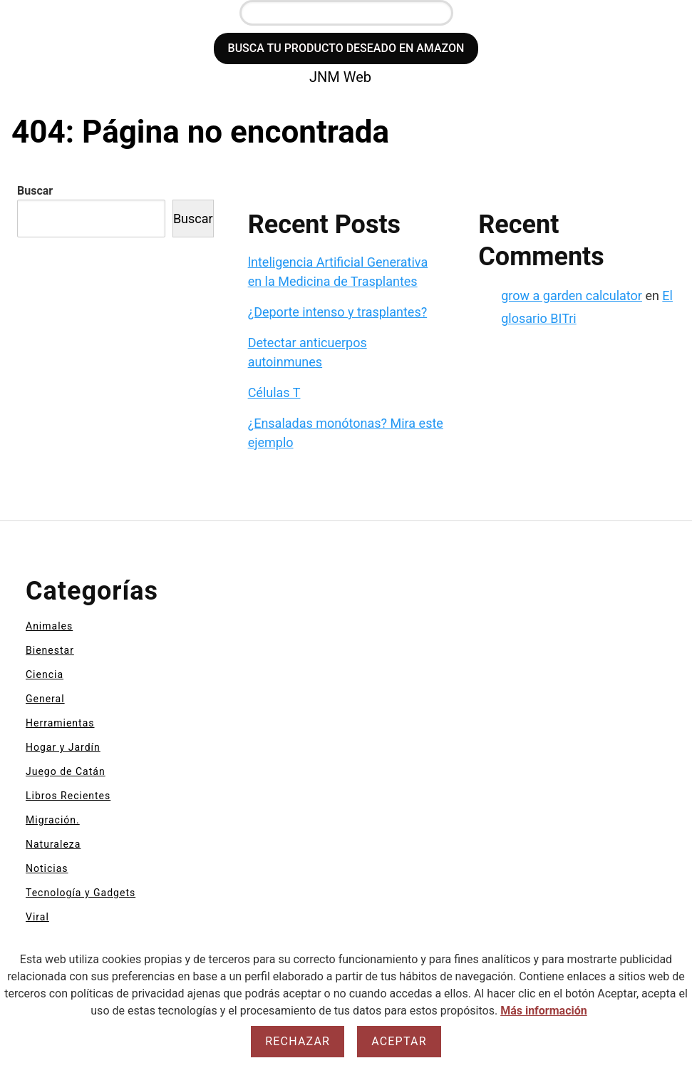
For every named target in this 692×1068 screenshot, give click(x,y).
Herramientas (60, 723)
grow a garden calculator (571, 295)
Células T (274, 392)
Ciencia (44, 674)
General (45, 698)
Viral (37, 917)
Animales (49, 626)
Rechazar (297, 1041)
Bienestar (50, 650)
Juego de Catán (65, 771)
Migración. (53, 820)
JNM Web (340, 77)
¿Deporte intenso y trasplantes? (338, 311)
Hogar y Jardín (63, 747)
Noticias (47, 868)
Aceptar (399, 1041)
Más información (543, 1010)
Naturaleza (53, 844)
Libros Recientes (68, 795)
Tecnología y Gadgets (80, 892)
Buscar (35, 190)
